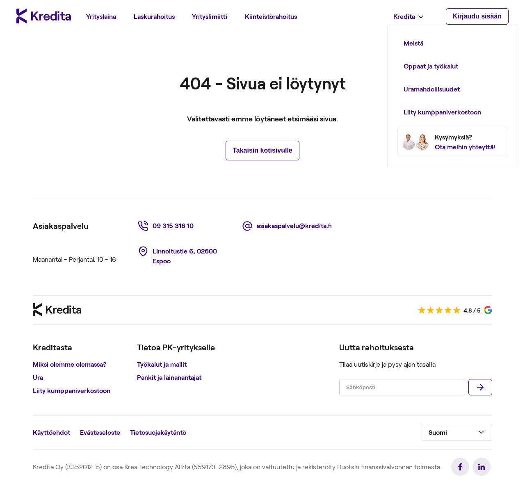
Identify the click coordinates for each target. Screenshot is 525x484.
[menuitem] (101, 16)
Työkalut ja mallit (162, 364)
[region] (81, 370)
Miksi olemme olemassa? (69, 364)
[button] (457, 432)
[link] (167, 226)
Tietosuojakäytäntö (158, 432)
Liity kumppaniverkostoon (71, 390)
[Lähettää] (480, 387)
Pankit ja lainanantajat (169, 377)
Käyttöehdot (51, 432)
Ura (38, 377)
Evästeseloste (100, 432)
